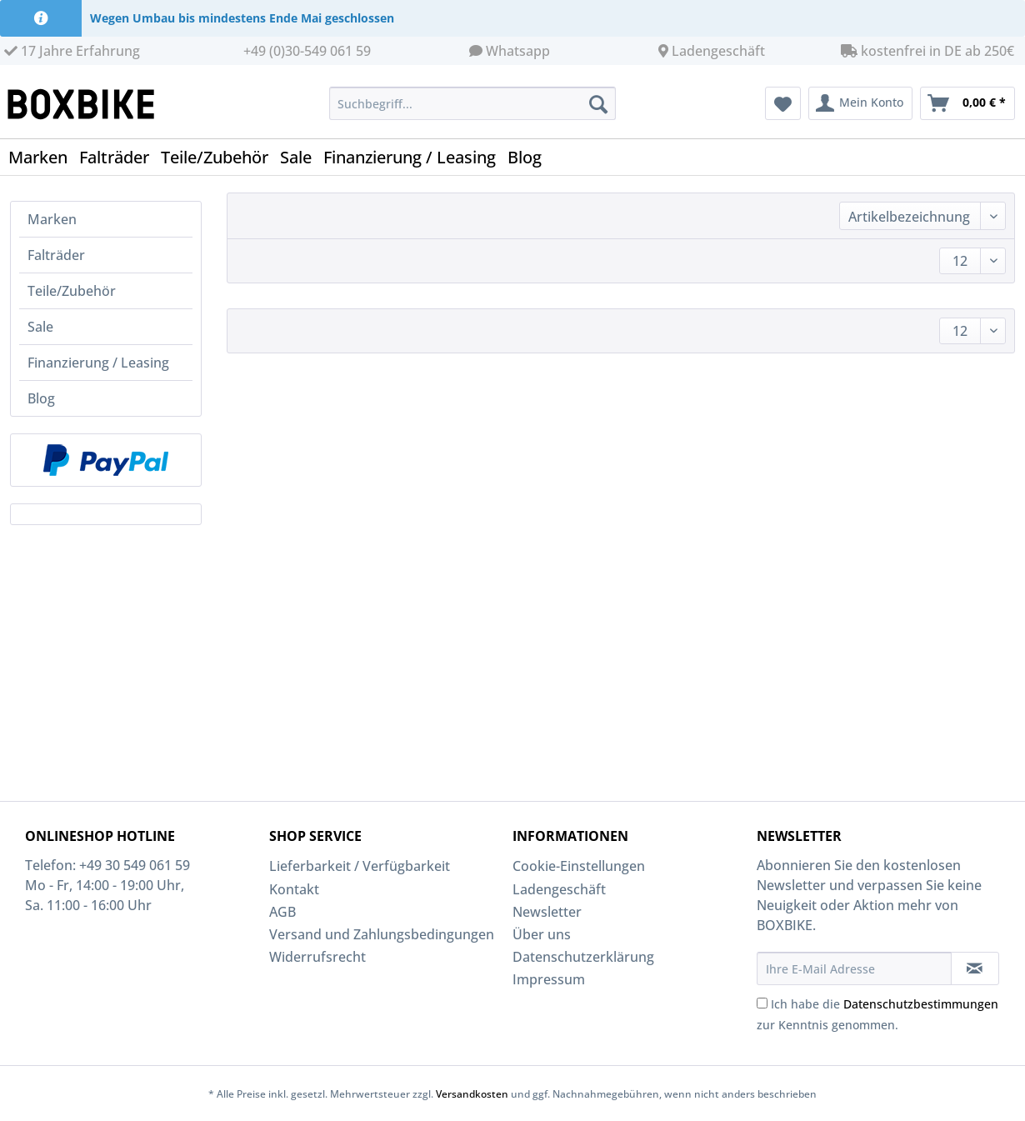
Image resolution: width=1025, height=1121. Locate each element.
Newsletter (547, 912)
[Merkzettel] (783, 103)
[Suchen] (598, 103)
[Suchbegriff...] (472, 103)
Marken (52, 219)
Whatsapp (518, 51)
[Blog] (530, 157)
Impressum (548, 979)
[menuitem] (472, 111)
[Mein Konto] (860, 103)
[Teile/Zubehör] (220, 157)
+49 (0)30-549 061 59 (307, 51)
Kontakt (294, 889)
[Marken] (43, 157)
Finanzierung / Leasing (98, 362)
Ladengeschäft (718, 51)
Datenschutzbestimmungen (920, 1004)
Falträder (56, 255)
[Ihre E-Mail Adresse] (854, 968)
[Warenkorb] (967, 103)
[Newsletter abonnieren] (975, 968)
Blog (41, 398)
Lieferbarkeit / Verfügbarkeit (359, 866)
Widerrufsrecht (317, 957)
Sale (40, 327)
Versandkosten (472, 1094)
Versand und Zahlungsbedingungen (381, 934)
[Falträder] (120, 157)
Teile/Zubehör (72, 291)
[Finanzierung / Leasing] (415, 157)
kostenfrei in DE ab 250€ (927, 51)
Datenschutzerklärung (583, 957)
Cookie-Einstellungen (578, 866)
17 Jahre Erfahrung (72, 51)
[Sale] (301, 157)
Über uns (541, 934)
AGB (282, 912)
